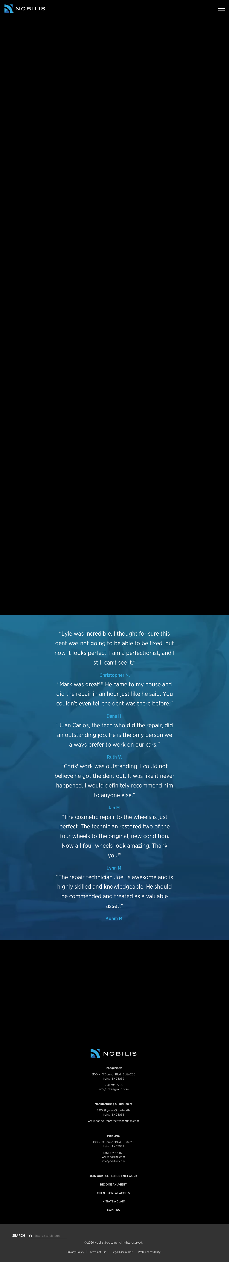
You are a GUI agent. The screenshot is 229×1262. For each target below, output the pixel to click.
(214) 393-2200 (113, 1085)
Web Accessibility (149, 1252)
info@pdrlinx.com (113, 1161)
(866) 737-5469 (113, 1152)
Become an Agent (113, 1184)
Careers (113, 1210)
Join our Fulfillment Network (113, 1176)
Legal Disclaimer (122, 1252)
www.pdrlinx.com (113, 1157)
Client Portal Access (113, 1193)
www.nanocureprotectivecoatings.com (113, 1121)
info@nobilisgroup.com (113, 1089)
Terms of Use (98, 1252)
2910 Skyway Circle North (113, 1110)
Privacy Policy (75, 1252)
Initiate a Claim (113, 1201)
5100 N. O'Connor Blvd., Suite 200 (114, 1074)
